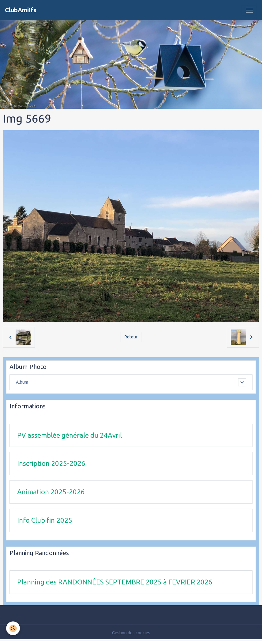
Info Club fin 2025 (44, 520)
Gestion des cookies (131, 632)
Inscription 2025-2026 (51, 463)
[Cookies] (13, 628)
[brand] (20, 10)
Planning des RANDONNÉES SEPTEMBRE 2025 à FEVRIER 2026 (114, 582)
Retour (131, 336)
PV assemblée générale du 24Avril (69, 435)
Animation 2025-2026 (51, 491)
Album (22, 382)
